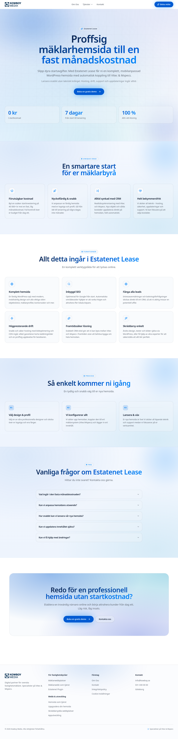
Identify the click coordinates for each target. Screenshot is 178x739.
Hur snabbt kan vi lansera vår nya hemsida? (89, 515)
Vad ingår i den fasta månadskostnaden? (89, 494)
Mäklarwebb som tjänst (59, 685)
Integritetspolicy (99, 689)
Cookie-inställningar (101, 693)
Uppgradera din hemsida (59, 706)
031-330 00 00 (141, 685)
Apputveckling (54, 715)
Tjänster (88, 4)
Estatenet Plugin (55, 689)
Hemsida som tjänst (57, 702)
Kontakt (100, 4)
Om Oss (75, 4)
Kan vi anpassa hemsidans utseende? (89, 505)
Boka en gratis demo (89, 91)
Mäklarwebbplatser (57, 680)
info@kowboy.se (142, 680)
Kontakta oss (105, 619)
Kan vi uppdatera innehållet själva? (89, 526)
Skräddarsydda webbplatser (61, 711)
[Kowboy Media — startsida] (13, 4)
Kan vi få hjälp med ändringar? (89, 537)
